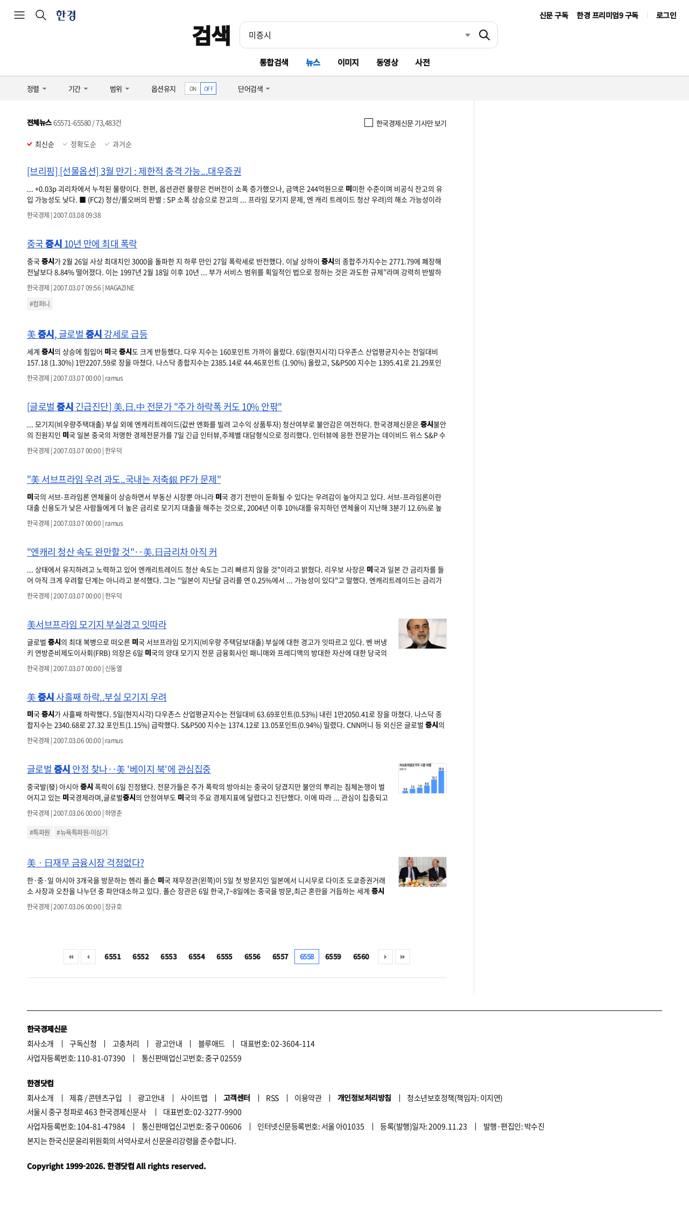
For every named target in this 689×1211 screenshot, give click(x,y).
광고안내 (168, 1043)
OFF (208, 88)
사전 (422, 62)
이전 (88, 956)
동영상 (387, 62)
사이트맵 (193, 1097)
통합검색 (274, 62)
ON (192, 88)
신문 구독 (553, 15)
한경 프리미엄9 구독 (607, 15)
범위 (116, 88)
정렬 (33, 88)
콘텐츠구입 (105, 1097)
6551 (112, 956)
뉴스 (313, 62)
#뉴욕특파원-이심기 (82, 832)
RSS (272, 1097)
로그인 (666, 15)
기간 (74, 88)
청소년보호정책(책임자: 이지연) (454, 1097)
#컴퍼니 (40, 304)
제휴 (76, 1097)
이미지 (348, 62)
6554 (196, 956)
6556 (252, 956)
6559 (333, 956)
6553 (168, 956)
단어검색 (250, 88)
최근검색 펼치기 (459, 35)
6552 (140, 956)
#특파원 (40, 832)
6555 (224, 956)
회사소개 (40, 1043)
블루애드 (211, 1043)
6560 (361, 956)
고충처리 (126, 1043)
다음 (385, 956)
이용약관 (307, 1097)
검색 (211, 35)
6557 (280, 956)
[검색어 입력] (356, 35)
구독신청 (82, 1043)
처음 (71, 956)
